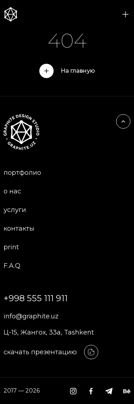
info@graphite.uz (31, 316)
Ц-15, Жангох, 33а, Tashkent (49, 332)
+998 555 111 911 (36, 298)
